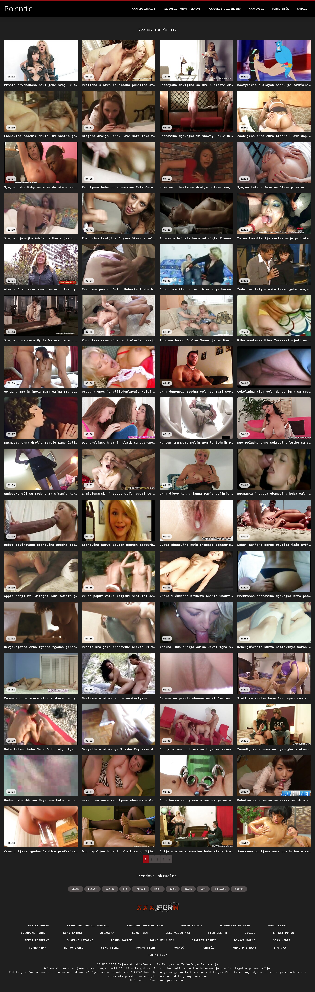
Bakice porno (38, 925)
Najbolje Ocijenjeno (225, 8)
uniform (239, 889)
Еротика (280, 947)
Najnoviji (256, 8)
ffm (125, 889)
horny (157, 889)
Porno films (146, 947)
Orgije (250, 933)
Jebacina (107, 933)
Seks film (140, 933)
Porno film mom (162, 940)
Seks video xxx (178, 933)
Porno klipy (277, 925)
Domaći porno (244, 940)
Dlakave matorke (80, 940)
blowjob (92, 889)
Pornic (140, 980)
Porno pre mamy (244, 947)
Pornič (178, 947)
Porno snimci (191, 925)
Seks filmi (110, 947)
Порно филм (38, 947)
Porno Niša (280, 8)
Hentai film (157, 955)
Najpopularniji (143, 8)
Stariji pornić (204, 940)
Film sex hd (217, 933)
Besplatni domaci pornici (88, 925)
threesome (220, 889)
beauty (75, 889)
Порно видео (73, 947)
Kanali (302, 8)
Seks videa (282, 940)
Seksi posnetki (37, 940)
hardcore (140, 889)
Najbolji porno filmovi (182, 8)
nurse (173, 889)
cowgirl (110, 889)
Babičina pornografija (145, 925)
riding (188, 889)
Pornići (208, 947)
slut (203, 889)
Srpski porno (283, 933)
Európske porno (33, 933)
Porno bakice (121, 940)
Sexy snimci (73, 933)
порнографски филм (235, 925)
